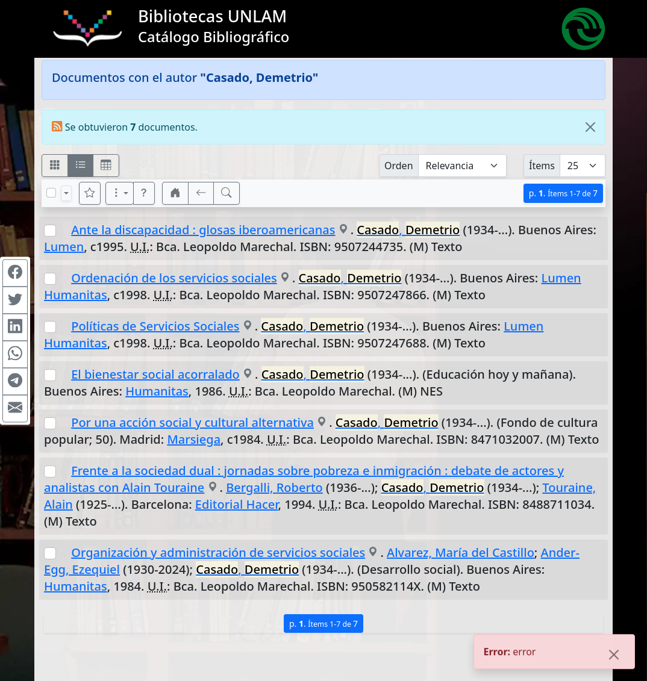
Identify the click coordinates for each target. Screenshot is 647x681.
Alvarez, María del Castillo (460, 552)
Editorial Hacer (236, 504)
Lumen (64, 246)
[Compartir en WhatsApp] (15, 354)
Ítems (542, 165)
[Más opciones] (119, 193)
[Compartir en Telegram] (15, 381)
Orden (398, 165)
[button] (144, 193)
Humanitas (157, 391)
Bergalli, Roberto (274, 487)
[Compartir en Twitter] (15, 300)
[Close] (590, 127)
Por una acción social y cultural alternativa (192, 422)
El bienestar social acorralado (155, 374)
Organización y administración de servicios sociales (218, 552)
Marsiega (193, 439)
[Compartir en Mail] (15, 408)
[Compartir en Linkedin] (15, 327)
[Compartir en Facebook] (15, 273)
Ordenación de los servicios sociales (174, 278)
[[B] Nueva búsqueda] (226, 193)
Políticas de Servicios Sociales (155, 326)
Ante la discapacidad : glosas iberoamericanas (203, 230)
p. (563, 193)
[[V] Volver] (201, 193)
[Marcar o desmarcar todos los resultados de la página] (51, 192)
